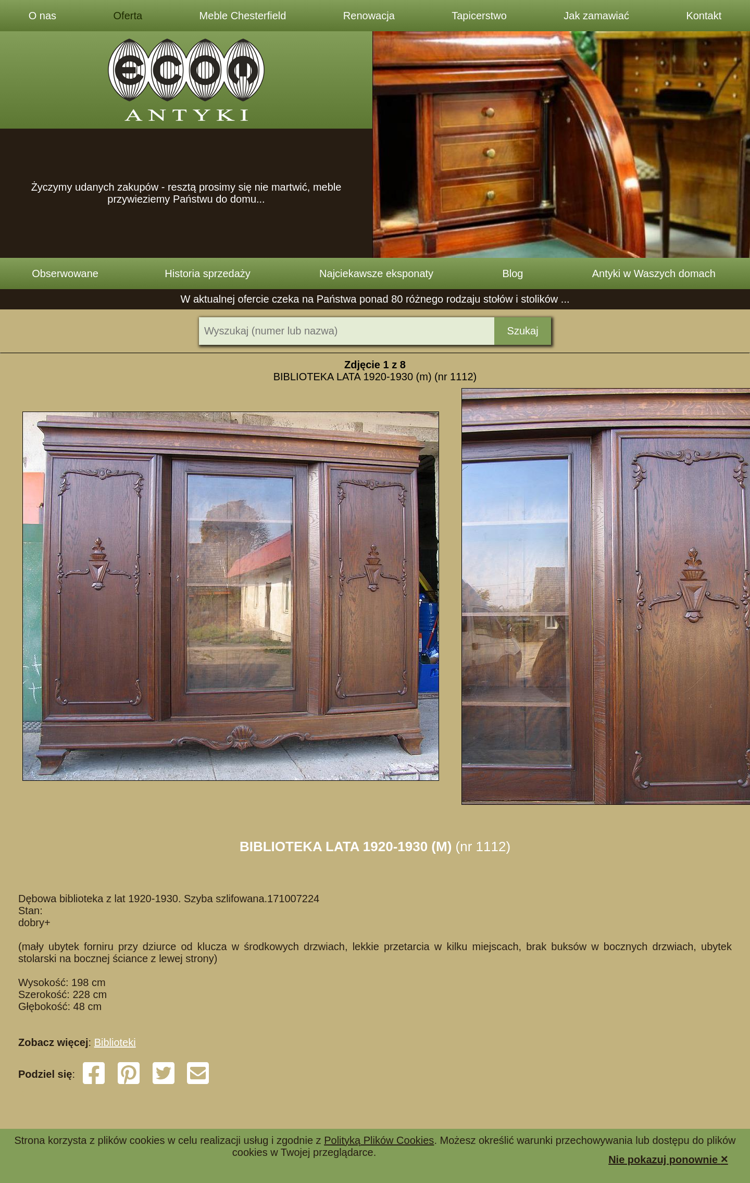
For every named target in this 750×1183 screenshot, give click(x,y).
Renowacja (369, 15)
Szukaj (523, 331)
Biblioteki (115, 1042)
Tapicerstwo (479, 15)
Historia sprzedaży (208, 273)
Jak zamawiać (596, 15)
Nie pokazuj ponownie (668, 1159)
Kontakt (703, 15)
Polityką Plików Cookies (379, 1140)
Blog (512, 273)
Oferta (128, 15)
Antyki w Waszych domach (654, 273)
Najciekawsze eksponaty (376, 273)
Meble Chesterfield (242, 15)
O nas (42, 15)
